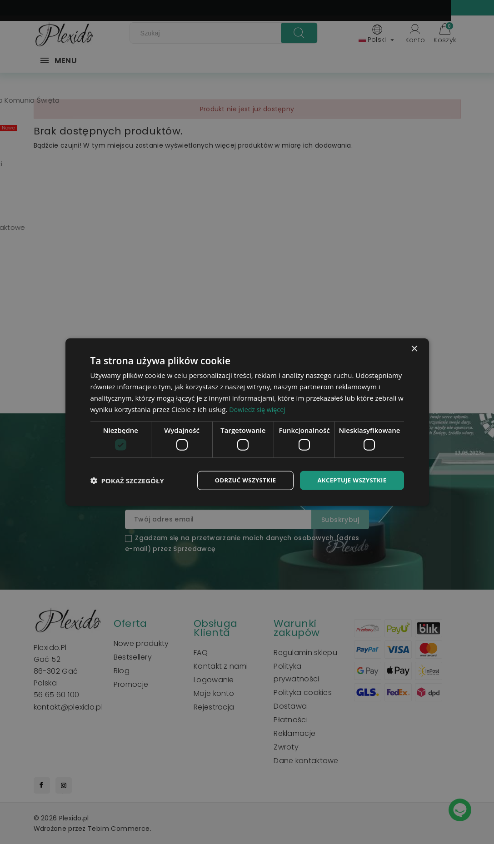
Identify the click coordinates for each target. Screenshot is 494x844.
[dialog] (247, 422)
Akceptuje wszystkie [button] (350, 480)
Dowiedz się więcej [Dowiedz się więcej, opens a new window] (258, 408)
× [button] (414, 348)
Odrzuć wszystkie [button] (238, 480)
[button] (127, 480)
